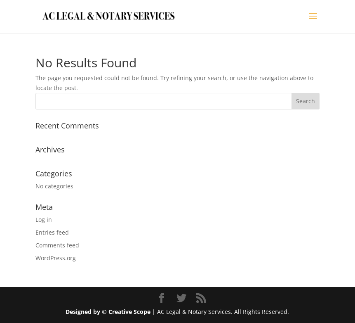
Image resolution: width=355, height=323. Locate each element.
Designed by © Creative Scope (109, 312)
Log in (43, 219)
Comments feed (57, 245)
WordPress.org (55, 258)
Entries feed (52, 232)
